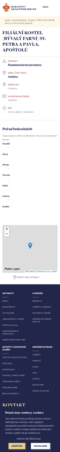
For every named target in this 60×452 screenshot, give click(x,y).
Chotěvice (13, 76)
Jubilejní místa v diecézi (13, 319)
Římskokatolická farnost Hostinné (24, 64)
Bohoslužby (38, 385)
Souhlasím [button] (40, 445)
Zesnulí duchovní (40, 391)
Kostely (31, 19)
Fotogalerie (8, 313)
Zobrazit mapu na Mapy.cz (28, 277)
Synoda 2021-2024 (10, 325)
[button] (30, 245)
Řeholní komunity (10, 393)
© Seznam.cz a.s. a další (46, 271)
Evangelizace (8, 369)
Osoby (35, 367)
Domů (7, 19)
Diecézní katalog (19, 19)
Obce (34, 373)
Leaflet (30, 271)
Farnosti (36, 360)
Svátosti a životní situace (14, 357)
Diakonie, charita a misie (13, 375)
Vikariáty (36, 354)
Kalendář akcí (8, 307)
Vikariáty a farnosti (41, 307)
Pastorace (7, 363)
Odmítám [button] (16, 445)
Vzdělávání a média (11, 381)
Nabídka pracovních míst (14, 339)
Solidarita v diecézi (41, 313)
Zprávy (5, 301)
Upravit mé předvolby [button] (28, 438)
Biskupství (37, 301)
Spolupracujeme (9, 387)
